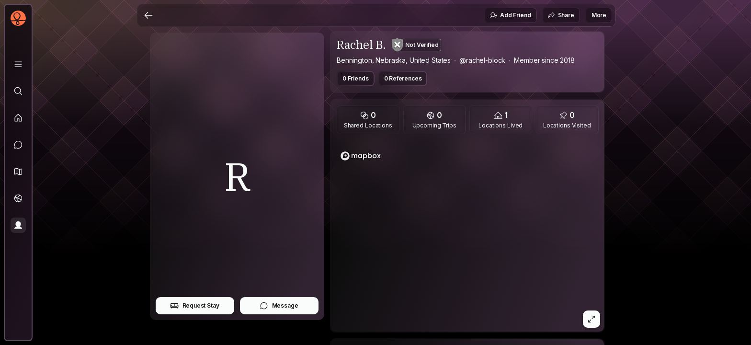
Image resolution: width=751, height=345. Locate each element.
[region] (467, 236)
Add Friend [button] (510, 15)
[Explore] (18, 91)
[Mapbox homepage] (361, 155)
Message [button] (279, 305)
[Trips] (18, 198)
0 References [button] (403, 78)
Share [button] (560, 15)
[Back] (148, 15)
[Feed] (18, 118)
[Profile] (18, 225)
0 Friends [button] (355, 78)
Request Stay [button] (194, 305)
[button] (18, 171)
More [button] (599, 15)
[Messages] (18, 144)
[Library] (18, 64)
